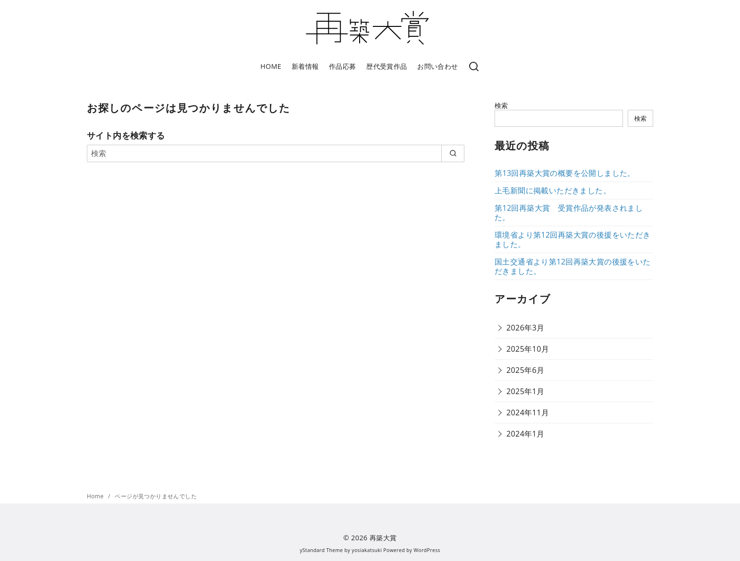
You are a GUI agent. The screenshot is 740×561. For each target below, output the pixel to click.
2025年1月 (525, 391)
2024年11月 (527, 412)
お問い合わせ (437, 66)
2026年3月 (525, 327)
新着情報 (305, 66)
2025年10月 (527, 349)
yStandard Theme (321, 550)
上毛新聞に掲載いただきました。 (553, 190)
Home (96, 496)
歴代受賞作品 (386, 66)
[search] (452, 153)
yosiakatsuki (367, 550)
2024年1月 (525, 434)
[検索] (473, 67)
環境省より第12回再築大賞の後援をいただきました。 (573, 239)
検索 (501, 105)
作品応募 (342, 66)
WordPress (427, 550)
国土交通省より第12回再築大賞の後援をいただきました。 (573, 266)
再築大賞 (383, 537)
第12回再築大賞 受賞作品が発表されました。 (569, 213)
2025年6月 (525, 370)
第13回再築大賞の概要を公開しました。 (565, 173)
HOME (271, 66)
